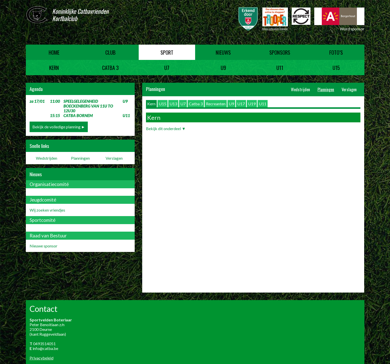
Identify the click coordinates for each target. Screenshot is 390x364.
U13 (173, 103)
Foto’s (336, 52)
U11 (279, 67)
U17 (241, 103)
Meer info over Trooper (275, 28)
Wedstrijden (46, 158)
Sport (167, 52)
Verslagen (114, 158)
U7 (166, 67)
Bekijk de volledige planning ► (58, 126)
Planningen (80, 158)
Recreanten (215, 103)
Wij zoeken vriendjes (47, 210)
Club (110, 52)
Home (54, 52)
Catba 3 (110, 67)
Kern (54, 67)
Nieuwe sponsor (43, 245)
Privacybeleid (41, 357)
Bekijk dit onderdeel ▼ (166, 128)
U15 (336, 67)
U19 (252, 103)
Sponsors (279, 52)
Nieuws (223, 52)
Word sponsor (352, 28)
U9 (223, 67)
